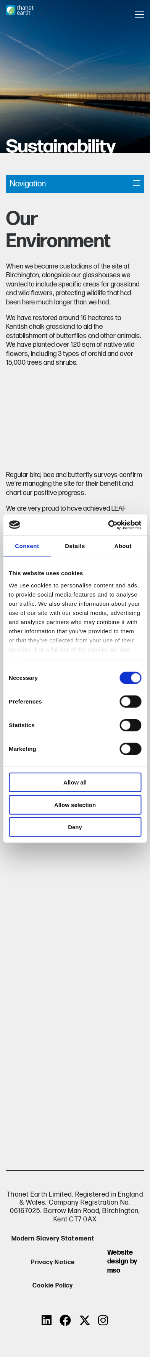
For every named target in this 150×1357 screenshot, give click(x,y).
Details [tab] (75, 546)
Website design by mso (122, 1262)
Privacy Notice (53, 1262)
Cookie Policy (52, 1285)
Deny (75, 827)
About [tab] (123, 546)
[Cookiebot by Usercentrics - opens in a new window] (108, 525)
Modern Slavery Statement (52, 1238)
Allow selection (75, 804)
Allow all (75, 782)
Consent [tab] (27, 546)
